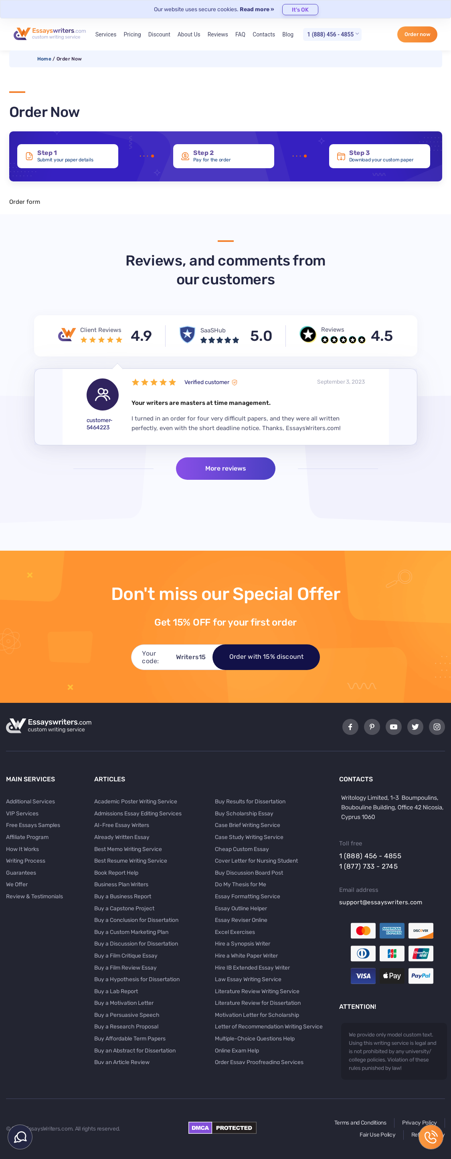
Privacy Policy (419, 1122)
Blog (287, 34)
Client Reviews (100, 330)
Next (403, 407)
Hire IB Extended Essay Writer (252, 967)
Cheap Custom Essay (242, 849)
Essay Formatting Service (247, 896)
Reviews (218, 34)
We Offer (17, 884)
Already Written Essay (122, 837)
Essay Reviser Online (241, 920)
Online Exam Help (237, 1050)
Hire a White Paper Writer (246, 955)
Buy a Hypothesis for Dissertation (137, 979)
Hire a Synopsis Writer (242, 943)
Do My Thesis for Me (240, 884)
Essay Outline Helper (241, 908)
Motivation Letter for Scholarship (257, 1015)
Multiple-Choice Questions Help (255, 1038)
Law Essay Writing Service (248, 979)
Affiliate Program (27, 837)
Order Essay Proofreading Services (259, 1062)
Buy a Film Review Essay (125, 967)
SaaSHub (213, 330)
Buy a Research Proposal (126, 1026)
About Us (189, 34)
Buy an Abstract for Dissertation (135, 1050)
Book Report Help (116, 872)
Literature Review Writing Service (257, 991)
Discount (159, 34)
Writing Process (25, 860)
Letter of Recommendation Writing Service (269, 1026)
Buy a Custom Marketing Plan (131, 932)
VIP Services (22, 813)
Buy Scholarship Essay (244, 813)
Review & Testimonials (34, 896)
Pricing (132, 34)
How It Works (22, 849)
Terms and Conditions (360, 1122)
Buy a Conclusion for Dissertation (136, 920)
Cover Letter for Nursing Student (256, 860)
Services (106, 34)
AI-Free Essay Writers (121, 825)
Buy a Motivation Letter (124, 1003)
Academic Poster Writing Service (135, 801)
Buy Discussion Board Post (249, 872)
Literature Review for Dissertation (258, 1003)
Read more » (257, 9)
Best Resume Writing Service (130, 860)
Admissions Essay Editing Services (138, 813)
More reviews (225, 468)
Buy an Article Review (122, 1062)
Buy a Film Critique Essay (126, 955)
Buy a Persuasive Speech (127, 1015)
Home (44, 59)
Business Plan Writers (121, 884)
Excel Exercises (235, 932)
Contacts (264, 34)
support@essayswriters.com (381, 902)
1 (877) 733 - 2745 (368, 866)
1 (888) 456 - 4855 (330, 34)
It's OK (300, 9)
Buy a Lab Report (116, 991)
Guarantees (21, 872)
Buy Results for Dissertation (250, 801)
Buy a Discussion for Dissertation (136, 943)
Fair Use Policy (378, 1134)
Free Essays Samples (33, 825)
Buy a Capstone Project (124, 908)
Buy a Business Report (122, 896)
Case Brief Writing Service (247, 825)
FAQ (240, 34)
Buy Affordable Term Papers (130, 1038)
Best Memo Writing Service (128, 849)
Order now (417, 34)
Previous (48, 407)
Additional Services (30, 801)
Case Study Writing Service (249, 837)
